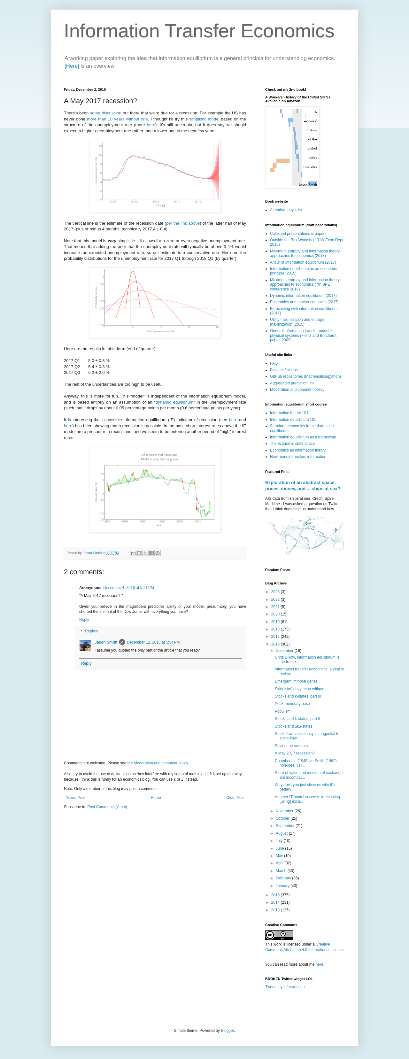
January (283, 886)
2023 (276, 592)
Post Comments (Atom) (107, 807)
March (282, 871)
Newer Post (75, 797)
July (280, 841)
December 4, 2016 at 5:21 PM (128, 587)
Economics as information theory (298, 450)
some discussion (105, 113)
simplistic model (204, 119)
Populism (282, 711)
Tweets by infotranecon (285, 987)
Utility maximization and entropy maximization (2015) (297, 321)
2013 (276, 910)
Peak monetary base (292, 703)
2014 (276, 902)
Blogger (227, 1030)
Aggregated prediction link (292, 383)
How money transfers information (298, 456)
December (285, 650)
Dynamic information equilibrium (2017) (303, 295)
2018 (276, 629)
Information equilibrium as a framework (303, 437)
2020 (276, 614)
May (280, 856)
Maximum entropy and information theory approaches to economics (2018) (305, 253)
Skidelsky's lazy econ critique (299, 689)
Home (156, 797)
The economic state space (292, 443)
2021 (276, 607)
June (280, 848)
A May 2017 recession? (295, 753)
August (282, 833)
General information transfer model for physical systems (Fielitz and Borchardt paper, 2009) (303, 335)
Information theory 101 (289, 413)
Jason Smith (106, 642)
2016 (276, 644)
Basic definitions (284, 370)
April (280, 863)
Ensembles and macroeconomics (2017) (304, 302)
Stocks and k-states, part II (297, 718)
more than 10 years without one (117, 119)
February (284, 878)
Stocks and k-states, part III (298, 696)
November (285, 811)
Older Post (235, 797)
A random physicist (286, 210)
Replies (91, 631)
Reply (84, 619)
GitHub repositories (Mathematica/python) (305, 376)
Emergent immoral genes (296, 681)
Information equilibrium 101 (293, 419)
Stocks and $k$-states (294, 726)
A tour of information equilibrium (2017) (303, 262)
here (151, 124)
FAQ (274, 363)
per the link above (183, 223)
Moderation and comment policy (161, 763)
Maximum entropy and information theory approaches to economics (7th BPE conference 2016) (305, 284)
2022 (276, 599)
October (283, 818)
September (286, 825)
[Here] (72, 66)
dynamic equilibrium (174, 402)
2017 (276, 636)
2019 (276, 622)
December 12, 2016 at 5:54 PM (153, 642)
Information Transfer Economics (199, 31)
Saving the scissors (291, 746)
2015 (276, 895)
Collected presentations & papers (298, 233)
